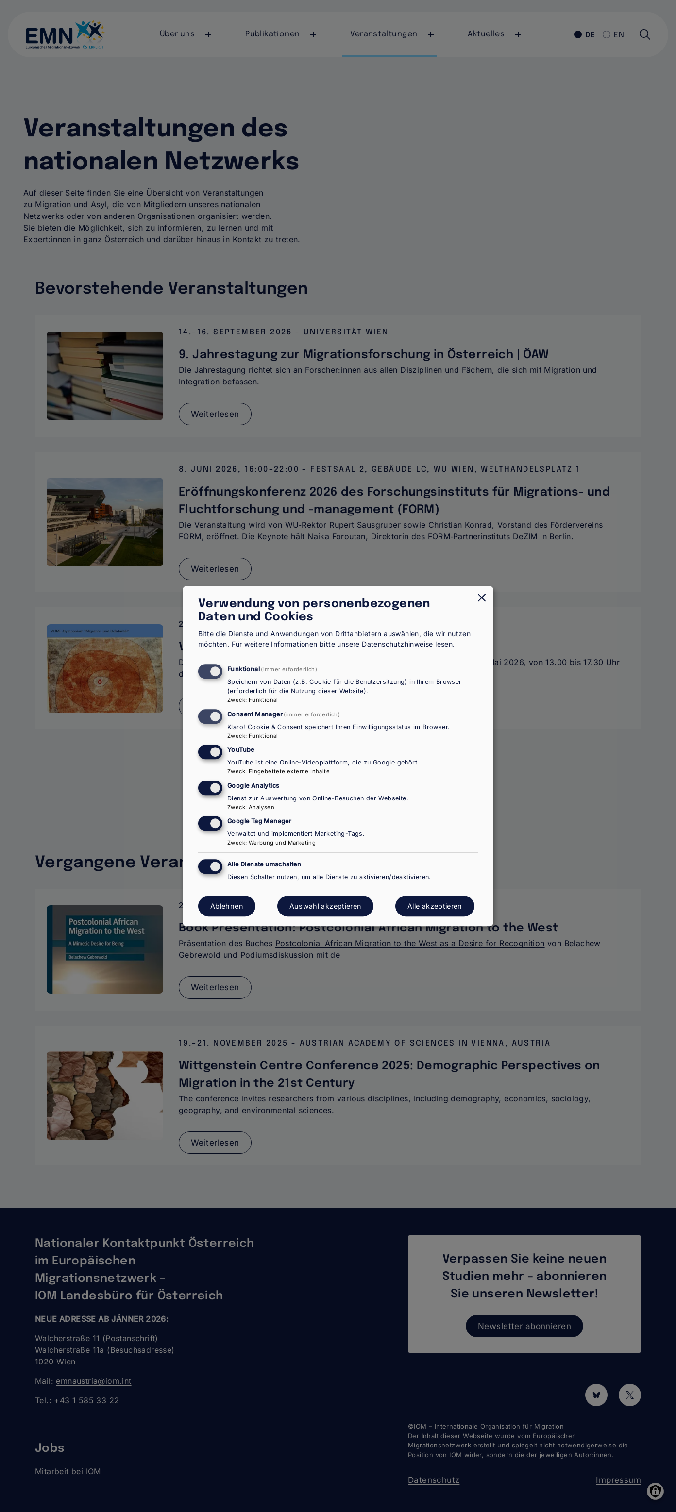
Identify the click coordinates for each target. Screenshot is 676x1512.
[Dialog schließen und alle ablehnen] (481, 597)
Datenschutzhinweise (397, 644)
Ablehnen (226, 906)
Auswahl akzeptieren (325, 906)
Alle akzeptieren (434, 906)
